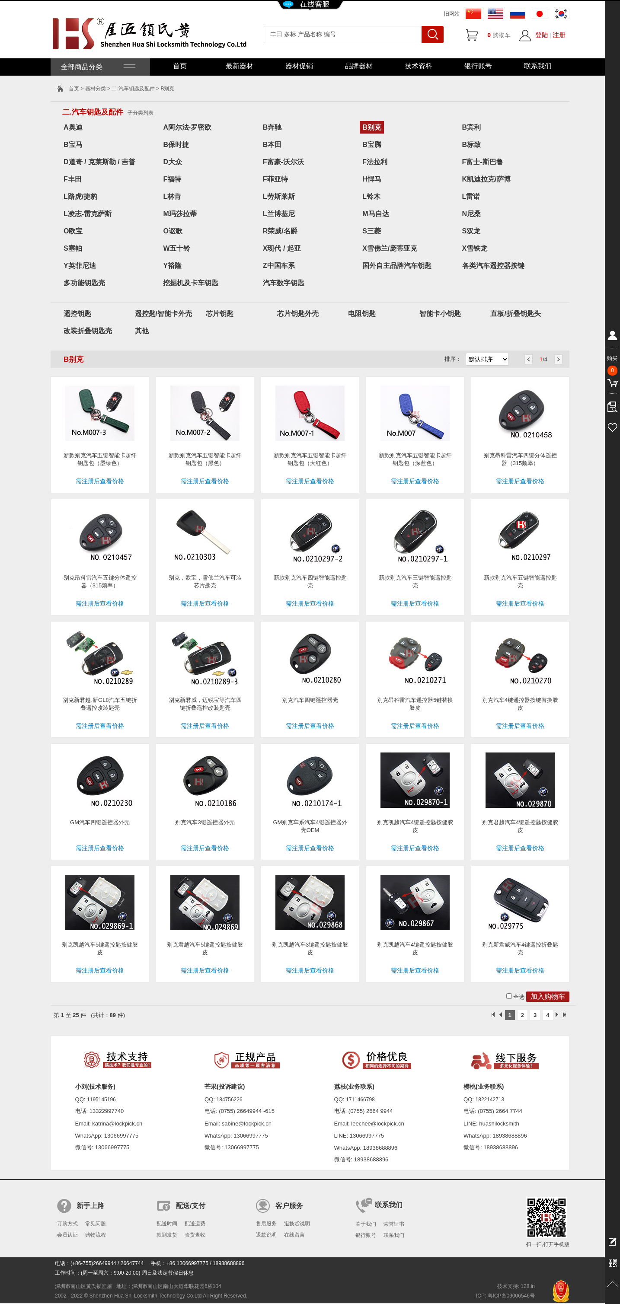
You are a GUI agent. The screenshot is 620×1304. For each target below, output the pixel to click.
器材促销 (299, 66)
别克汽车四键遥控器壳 (310, 700)
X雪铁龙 (475, 248)
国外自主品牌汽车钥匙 (396, 265)
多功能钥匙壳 (84, 283)
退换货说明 (297, 1224)
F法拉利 (374, 162)
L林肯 (172, 196)
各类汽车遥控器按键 (493, 265)
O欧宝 (73, 231)
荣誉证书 (394, 1224)
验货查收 (195, 1235)
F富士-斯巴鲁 (482, 162)
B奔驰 (272, 127)
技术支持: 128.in (516, 1286)
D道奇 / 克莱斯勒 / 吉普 (99, 162)
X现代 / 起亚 (282, 248)
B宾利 (471, 127)
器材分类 (95, 89)
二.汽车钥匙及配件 (133, 89)
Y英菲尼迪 (80, 265)
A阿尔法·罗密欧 (187, 127)
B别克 (371, 127)
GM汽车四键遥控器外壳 (100, 822)
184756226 (230, 1100)
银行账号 (478, 66)
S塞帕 (73, 248)
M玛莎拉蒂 (179, 213)
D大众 (172, 162)
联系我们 (538, 66)
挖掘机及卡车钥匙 (190, 283)
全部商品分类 (97, 66)
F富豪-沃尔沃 (283, 162)
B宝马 (73, 144)
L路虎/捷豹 (80, 196)
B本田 (272, 144)
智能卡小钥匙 (440, 313)
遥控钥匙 (77, 313)
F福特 (172, 179)
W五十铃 (176, 248)
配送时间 (167, 1224)
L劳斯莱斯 (279, 196)
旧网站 (452, 14)
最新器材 (239, 66)
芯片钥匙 (219, 313)
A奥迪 (73, 127)
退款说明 (266, 1235)
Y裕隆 (172, 265)
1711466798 (360, 1100)
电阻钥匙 (362, 313)
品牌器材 (359, 66)
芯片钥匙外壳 (298, 313)
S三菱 (371, 231)
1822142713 (490, 1100)
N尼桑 (471, 213)
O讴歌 (172, 231)
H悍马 (371, 179)
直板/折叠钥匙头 (515, 313)
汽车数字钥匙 (283, 283)
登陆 (541, 34)
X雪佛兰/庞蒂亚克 (389, 248)
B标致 (471, 144)
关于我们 (365, 1224)
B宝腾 (371, 144)
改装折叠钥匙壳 (88, 331)
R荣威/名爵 (280, 231)
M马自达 (375, 213)
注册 (559, 34)
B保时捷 (176, 144)
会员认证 (67, 1235)
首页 (180, 66)
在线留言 (294, 1235)
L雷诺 (471, 196)
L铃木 (371, 196)
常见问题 (95, 1224)
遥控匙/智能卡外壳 (163, 313)
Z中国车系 (279, 265)
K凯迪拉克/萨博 (486, 179)
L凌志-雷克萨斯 (88, 213)
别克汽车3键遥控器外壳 (204, 822)
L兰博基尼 (279, 213)
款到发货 (167, 1235)
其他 (142, 331)
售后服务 (266, 1224)
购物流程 (95, 1235)
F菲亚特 (275, 179)
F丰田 (73, 179)
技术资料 (418, 66)
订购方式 (67, 1224)
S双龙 (471, 231)
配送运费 (195, 1224)
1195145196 (101, 1100)
